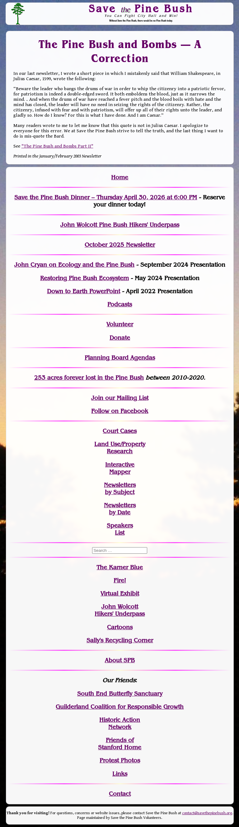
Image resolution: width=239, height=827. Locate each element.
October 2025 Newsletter (120, 244)
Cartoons (120, 627)
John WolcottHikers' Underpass (120, 610)
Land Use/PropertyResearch (119, 447)
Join (97, 397)
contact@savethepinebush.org (207, 813)
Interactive (119, 464)
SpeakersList (120, 529)
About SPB (120, 660)
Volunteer (119, 324)
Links (119, 773)
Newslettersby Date (120, 509)
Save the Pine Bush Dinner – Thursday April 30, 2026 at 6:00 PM (105, 197)
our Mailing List (125, 397)
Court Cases (120, 431)
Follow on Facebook (119, 411)
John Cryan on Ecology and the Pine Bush (74, 264)
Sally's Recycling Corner (120, 640)
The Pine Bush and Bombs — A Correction (119, 51)
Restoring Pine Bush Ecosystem (84, 278)
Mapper (119, 471)
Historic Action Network (119, 723)
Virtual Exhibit (120, 593)
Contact (120, 793)
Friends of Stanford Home (119, 744)
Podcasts (119, 304)
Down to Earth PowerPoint (83, 291)
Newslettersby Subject (120, 488)
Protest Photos (120, 760)
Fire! (120, 580)
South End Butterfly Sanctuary (119, 693)
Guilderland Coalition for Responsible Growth (120, 706)
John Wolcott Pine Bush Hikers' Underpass (119, 224)
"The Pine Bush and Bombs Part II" (57, 146)
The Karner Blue (119, 567)
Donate (120, 337)
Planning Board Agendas (120, 357)
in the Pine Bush (108, 377)
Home (119, 177)
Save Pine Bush (141, 8)
